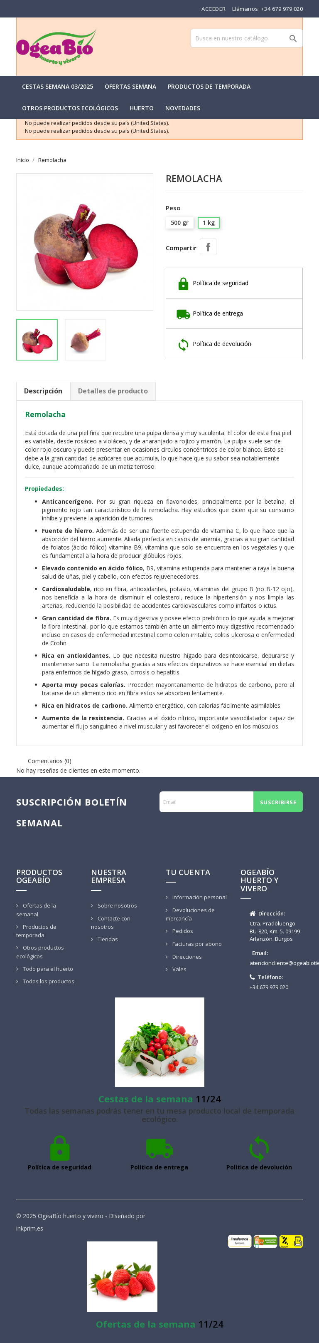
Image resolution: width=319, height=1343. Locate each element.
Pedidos (182, 931)
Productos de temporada (209, 86)
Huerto (142, 108)
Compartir (208, 247)
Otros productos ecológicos (70, 108)
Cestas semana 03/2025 (57, 86)
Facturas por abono (196, 944)
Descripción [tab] (43, 390)
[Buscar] (247, 38)
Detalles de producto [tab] (113, 390)
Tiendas (107, 939)
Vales (178, 969)
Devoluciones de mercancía (190, 914)
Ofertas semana (130, 86)
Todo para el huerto (47, 968)
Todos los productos (48, 981)
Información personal (199, 897)
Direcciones (186, 956)
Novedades (182, 108)
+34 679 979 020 (282, 8)
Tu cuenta (188, 872)
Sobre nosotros (116, 905)
